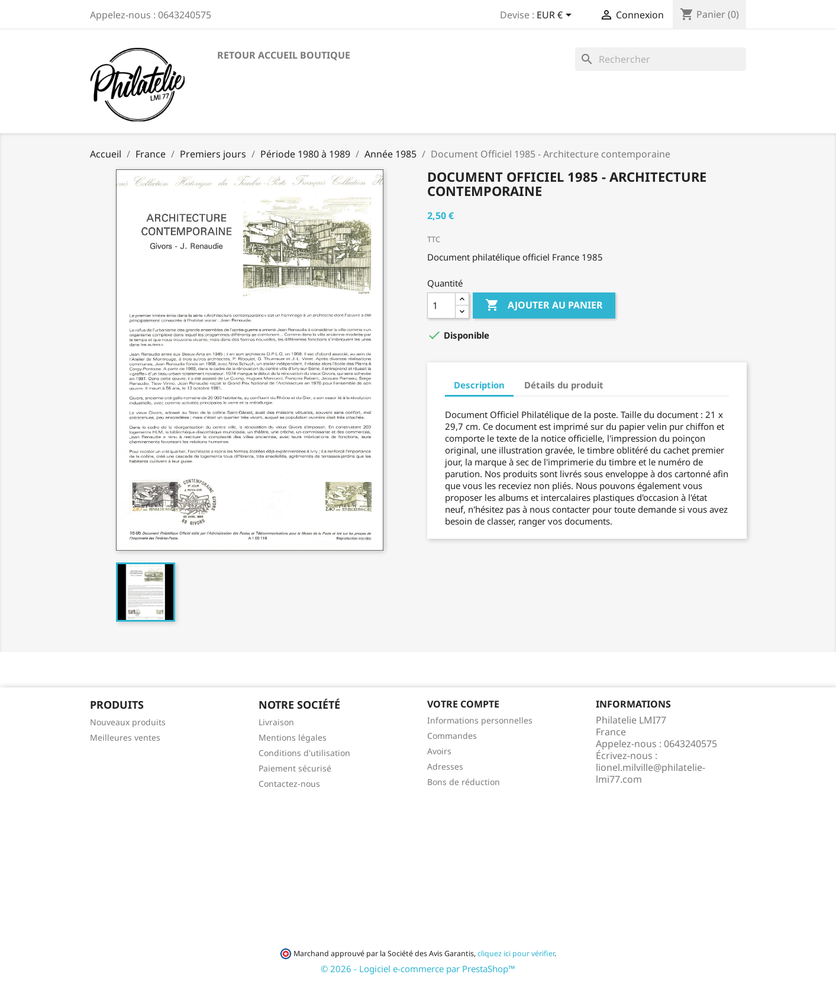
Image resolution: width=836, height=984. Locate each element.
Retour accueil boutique (283, 55)
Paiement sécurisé (295, 768)
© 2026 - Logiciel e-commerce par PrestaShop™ (418, 969)
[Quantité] (441, 305)
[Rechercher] (660, 59)
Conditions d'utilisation (304, 752)
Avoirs (439, 751)
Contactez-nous (289, 783)
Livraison (276, 722)
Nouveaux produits (128, 722)
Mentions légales (293, 737)
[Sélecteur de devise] (556, 16)
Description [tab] (479, 385)
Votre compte (463, 703)
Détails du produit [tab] (563, 385)
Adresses (445, 766)
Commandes (452, 735)
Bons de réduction (463, 781)
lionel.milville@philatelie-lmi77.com (650, 773)
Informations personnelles (479, 720)
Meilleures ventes (125, 737)
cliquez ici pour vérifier (515, 953)
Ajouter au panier (544, 305)
